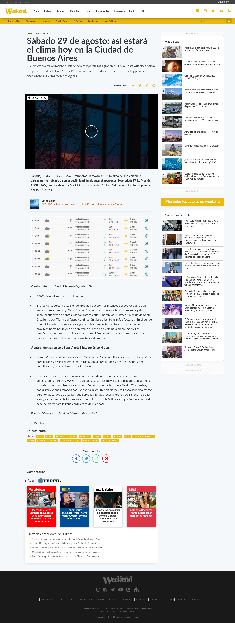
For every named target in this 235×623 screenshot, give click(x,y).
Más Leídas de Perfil (177, 215)
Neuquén (46, 21)
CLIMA (39, 437)
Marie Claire (86, 599)
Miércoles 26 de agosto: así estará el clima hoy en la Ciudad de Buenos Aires (67, 547)
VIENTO (107, 437)
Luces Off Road (110, 21)
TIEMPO (49, 437)
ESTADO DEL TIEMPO (110, 441)
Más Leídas (172, 42)
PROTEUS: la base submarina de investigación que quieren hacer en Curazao (82, 204)
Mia (172, 599)
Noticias (71, 599)
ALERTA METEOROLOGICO (143, 437)
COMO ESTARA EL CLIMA (70, 441)
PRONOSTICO (85, 437)
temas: (31, 436)
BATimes (196, 599)
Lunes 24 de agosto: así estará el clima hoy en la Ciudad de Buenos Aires (65, 556)
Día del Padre (62, 21)
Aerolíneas (93, 21)
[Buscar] (212, 21)
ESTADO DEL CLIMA (90, 441)
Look (154, 599)
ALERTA (31, 441)
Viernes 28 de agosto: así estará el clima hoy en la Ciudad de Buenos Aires (66, 539)
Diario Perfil (46, 599)
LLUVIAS (97, 437)
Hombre (112, 599)
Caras (59, 599)
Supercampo (141, 599)
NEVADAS (117, 437)
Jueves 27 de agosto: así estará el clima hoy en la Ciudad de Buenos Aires (66, 543)
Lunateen (182, 599)
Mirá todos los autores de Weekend (192, 202)
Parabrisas (126, 599)
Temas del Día (14, 21)
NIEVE (127, 437)
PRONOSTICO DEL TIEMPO (66, 437)
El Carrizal (77, 21)
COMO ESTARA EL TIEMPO (47, 441)
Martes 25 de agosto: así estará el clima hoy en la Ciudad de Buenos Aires (66, 552)
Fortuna (100, 599)
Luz (163, 599)
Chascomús (31, 21)
